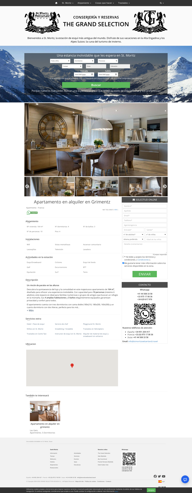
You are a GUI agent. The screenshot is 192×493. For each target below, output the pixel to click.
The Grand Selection (104, 453)
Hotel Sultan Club (103, 465)
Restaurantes (54, 467)
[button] (72, 365)
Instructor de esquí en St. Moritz (68, 334)
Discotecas (77, 465)
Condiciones (143, 259)
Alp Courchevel (102, 459)
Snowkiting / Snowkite (64, 329)
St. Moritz (67, 3)
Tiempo (52, 456)
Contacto (108, 481)
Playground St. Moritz (92, 324)
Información (53, 453)
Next (165, 186)
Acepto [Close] (151, 490)
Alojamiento (84, 3)
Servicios (76, 456)
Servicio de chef (61, 324)
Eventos (76, 459)
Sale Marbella (102, 456)
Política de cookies (90, 481)
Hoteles (52, 462)
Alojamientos (54, 465)
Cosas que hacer (104, 3)
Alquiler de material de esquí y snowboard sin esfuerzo (95, 335)
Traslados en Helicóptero (93, 329)
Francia (41, 207)
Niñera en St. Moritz (35, 329)
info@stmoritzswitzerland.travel (143, 341)
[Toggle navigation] (162, 3)
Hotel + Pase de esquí (35, 324)
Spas (75, 462)
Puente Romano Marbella (105, 462)
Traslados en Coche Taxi (36, 334)
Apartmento (31, 207)
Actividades (77, 453)
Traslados (124, 3)
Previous (27, 186)
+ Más (30, 310)
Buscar (96, 85)
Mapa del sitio (79, 481)
